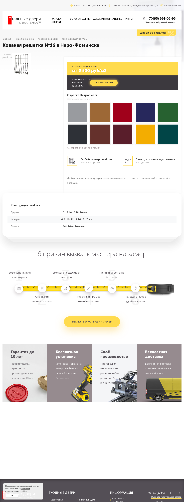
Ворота (75, 18)
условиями (25, 489)
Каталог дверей (56, 20)
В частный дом (86, 499)
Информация (110, 18)
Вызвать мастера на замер (92, 321)
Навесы (96, 18)
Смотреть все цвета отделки (83, 147)
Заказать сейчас (103, 82)
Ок (11, 496)
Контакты (126, 18)
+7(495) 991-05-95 (161, 18)
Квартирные (55, 499)
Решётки (85, 18)
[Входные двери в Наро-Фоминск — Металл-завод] (27, 20)
